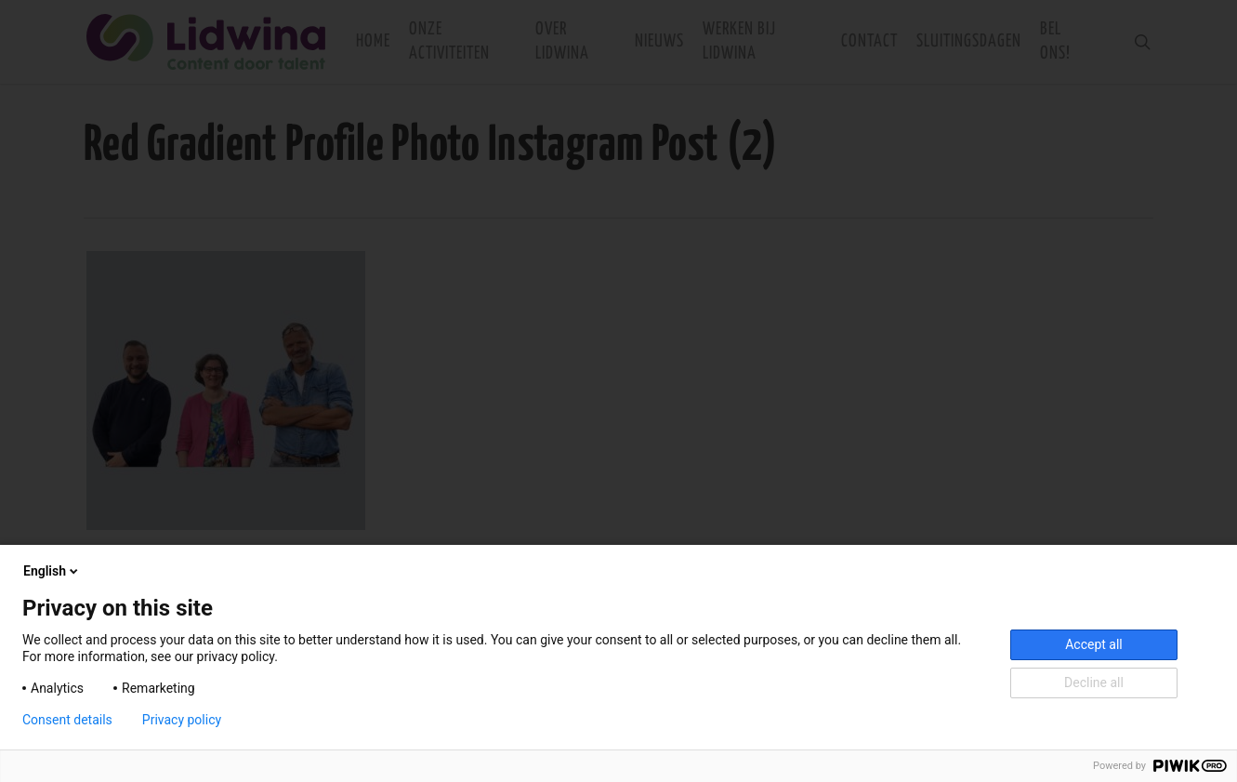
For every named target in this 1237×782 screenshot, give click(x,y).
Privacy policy (181, 719)
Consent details (67, 719)
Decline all (1094, 682)
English (52, 570)
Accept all (1094, 644)
